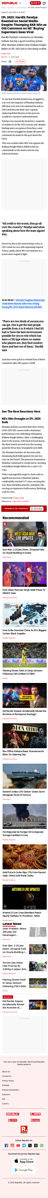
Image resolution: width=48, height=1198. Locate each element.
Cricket (5, 678)
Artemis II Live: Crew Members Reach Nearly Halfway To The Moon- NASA (22, 914)
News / (4, 8)
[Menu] (44, 3)
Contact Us (6, 1076)
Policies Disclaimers (10, 1090)
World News (7, 557)
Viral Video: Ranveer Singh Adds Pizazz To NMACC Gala (24, 591)
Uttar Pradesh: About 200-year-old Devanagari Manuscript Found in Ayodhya (14, 935)
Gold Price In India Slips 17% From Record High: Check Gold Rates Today (24, 874)
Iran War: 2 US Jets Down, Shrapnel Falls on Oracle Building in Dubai (23, 551)
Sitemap (5, 1085)
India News (6, 799)
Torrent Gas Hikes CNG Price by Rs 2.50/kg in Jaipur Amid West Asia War (15, 967)
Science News (8, 920)
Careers (5, 1103)
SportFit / (11, 8)
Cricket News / (22, 8)
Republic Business (9, 638)
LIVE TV (35, 3)
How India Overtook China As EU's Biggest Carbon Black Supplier (24, 632)
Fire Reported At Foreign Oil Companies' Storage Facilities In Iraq (23, 833)
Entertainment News (10, 597)
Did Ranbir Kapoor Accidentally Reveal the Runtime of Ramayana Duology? (24, 712)
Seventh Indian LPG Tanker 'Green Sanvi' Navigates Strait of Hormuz (24, 793)
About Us (6, 1071)
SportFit (4, 57)
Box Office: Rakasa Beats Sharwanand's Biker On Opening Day (23, 753)
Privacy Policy (8, 1080)
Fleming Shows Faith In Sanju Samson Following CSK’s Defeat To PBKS (22, 672)
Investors (6, 1094)
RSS (3, 1099)
